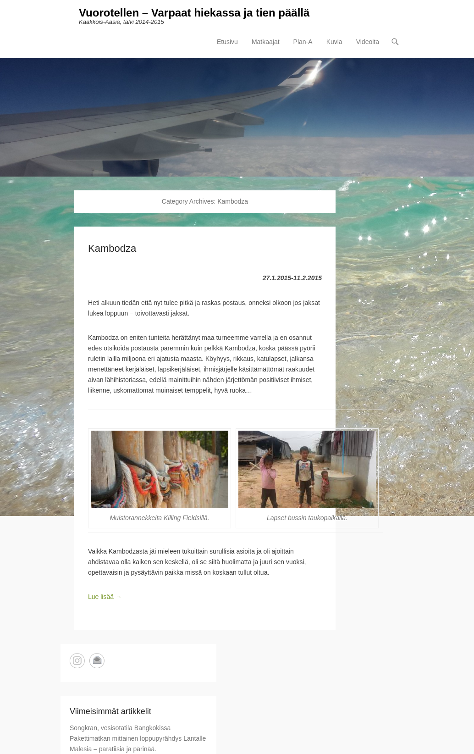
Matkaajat (266, 41)
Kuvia (334, 41)
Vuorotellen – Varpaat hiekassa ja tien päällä (194, 12)
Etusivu (227, 41)
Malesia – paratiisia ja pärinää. (113, 749)
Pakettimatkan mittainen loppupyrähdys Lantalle (138, 738)
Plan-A (303, 41)
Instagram (77, 660)
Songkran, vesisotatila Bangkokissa (120, 728)
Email (97, 660)
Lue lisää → (105, 596)
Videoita (367, 41)
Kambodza (112, 248)
